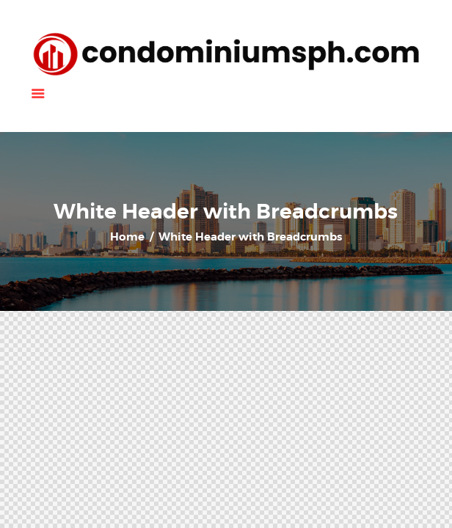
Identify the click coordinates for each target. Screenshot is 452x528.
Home (127, 236)
